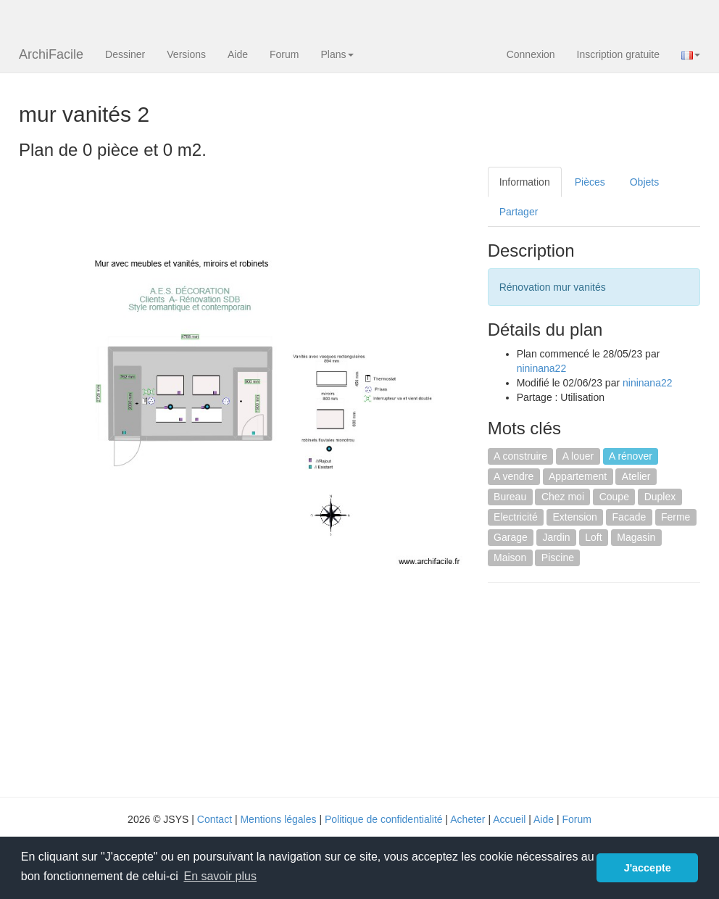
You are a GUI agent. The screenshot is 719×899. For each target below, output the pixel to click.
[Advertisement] (603, 688)
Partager (519, 212)
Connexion (531, 54)
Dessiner (125, 54)
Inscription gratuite (618, 54)
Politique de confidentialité (384, 819)
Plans (336, 54)
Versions (186, 54)
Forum (284, 54)
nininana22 (542, 368)
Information (524, 182)
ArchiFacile (51, 54)
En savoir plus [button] (220, 876)
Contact (214, 819)
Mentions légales (278, 819)
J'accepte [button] (647, 868)
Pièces (590, 182)
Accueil (509, 819)
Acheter (467, 819)
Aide (238, 54)
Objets (644, 182)
